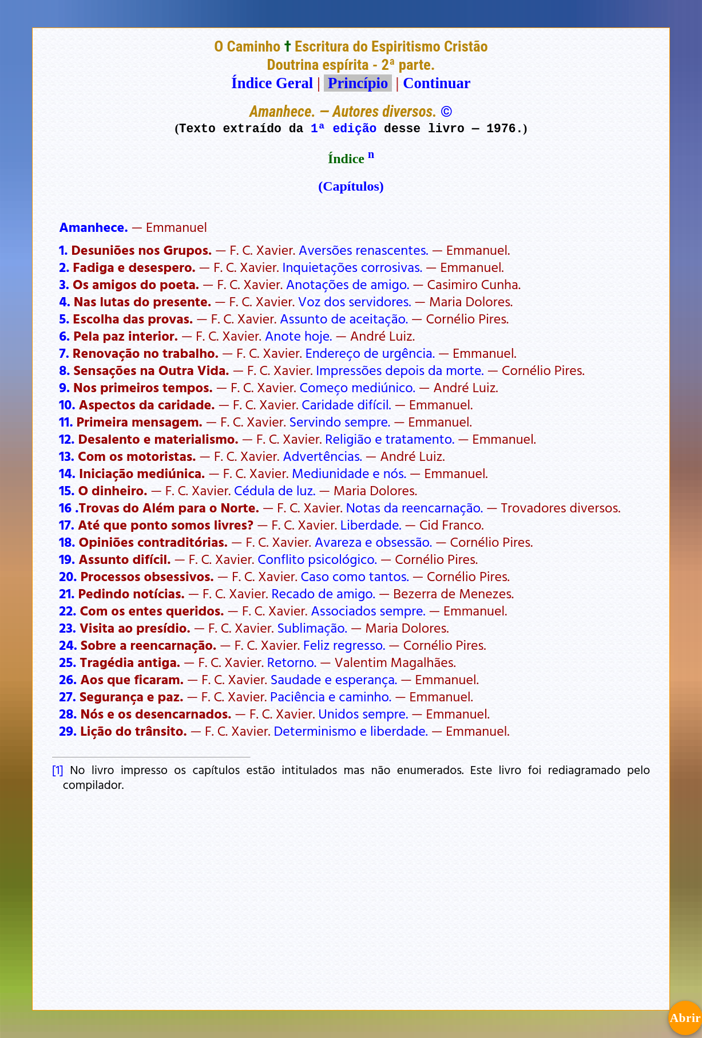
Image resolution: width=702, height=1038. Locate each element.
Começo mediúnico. (357, 387)
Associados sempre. (368, 610)
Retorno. (291, 662)
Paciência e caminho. (330, 696)
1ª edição (343, 128)
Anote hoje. (298, 335)
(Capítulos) (351, 186)
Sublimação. (312, 627)
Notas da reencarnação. (414, 507)
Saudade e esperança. (334, 679)
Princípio (357, 83)
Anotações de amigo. (347, 284)
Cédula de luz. (274, 490)
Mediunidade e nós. (349, 473)
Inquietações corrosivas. (352, 266)
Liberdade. (371, 524)
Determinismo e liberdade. (350, 730)
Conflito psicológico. (317, 558)
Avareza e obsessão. (373, 541)
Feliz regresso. (344, 644)
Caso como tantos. (355, 576)
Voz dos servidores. (354, 301)
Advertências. (322, 455)
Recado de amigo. (323, 593)
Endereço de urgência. (370, 352)
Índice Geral (272, 83)
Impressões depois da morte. (399, 370)
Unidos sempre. (363, 713)
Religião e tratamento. (389, 438)
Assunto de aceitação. (344, 318)
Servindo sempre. (339, 421)
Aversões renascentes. (364, 249)
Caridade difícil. (346, 404)
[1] (58, 769)
